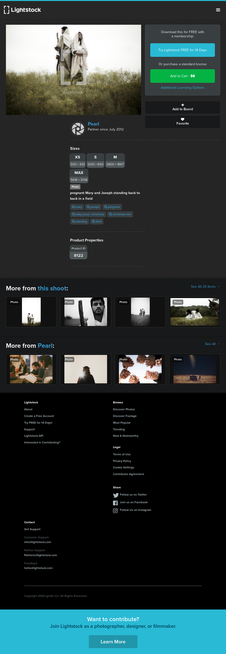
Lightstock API (33, 436)
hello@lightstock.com (38, 568)
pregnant (112, 207)
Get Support (32, 529)
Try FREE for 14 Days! (38, 422)
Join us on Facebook (134, 502)
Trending (119, 429)
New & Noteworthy (125, 436)
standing (79, 221)
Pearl (93, 124)
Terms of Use (122, 454)
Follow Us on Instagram (135, 510)
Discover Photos (124, 409)
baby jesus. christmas (88, 214)
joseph (93, 207)
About (28, 409)
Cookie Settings (123, 467)
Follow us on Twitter (133, 494)
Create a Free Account (39, 416)
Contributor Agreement (128, 474)
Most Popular (122, 422)
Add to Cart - (182, 76)
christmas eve (120, 214)
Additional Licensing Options (183, 87)
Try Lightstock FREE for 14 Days (182, 50)
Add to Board (182, 107)
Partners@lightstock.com (40, 555)
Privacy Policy (122, 461)
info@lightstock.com (37, 542)
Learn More (113, 641)
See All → (212, 344)
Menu (218, 10)
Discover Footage (125, 416)
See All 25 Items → (205, 286)
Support (29, 429)
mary (77, 207)
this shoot (52, 288)
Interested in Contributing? (42, 442)
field (96, 221)
